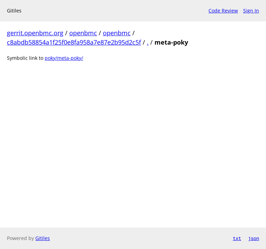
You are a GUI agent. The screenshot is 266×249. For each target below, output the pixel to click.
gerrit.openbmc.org (35, 33)
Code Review (223, 10)
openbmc (83, 33)
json (253, 238)
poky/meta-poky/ (64, 58)
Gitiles (42, 238)
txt (237, 238)
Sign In (251, 10)
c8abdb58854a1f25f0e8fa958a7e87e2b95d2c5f (74, 42)
